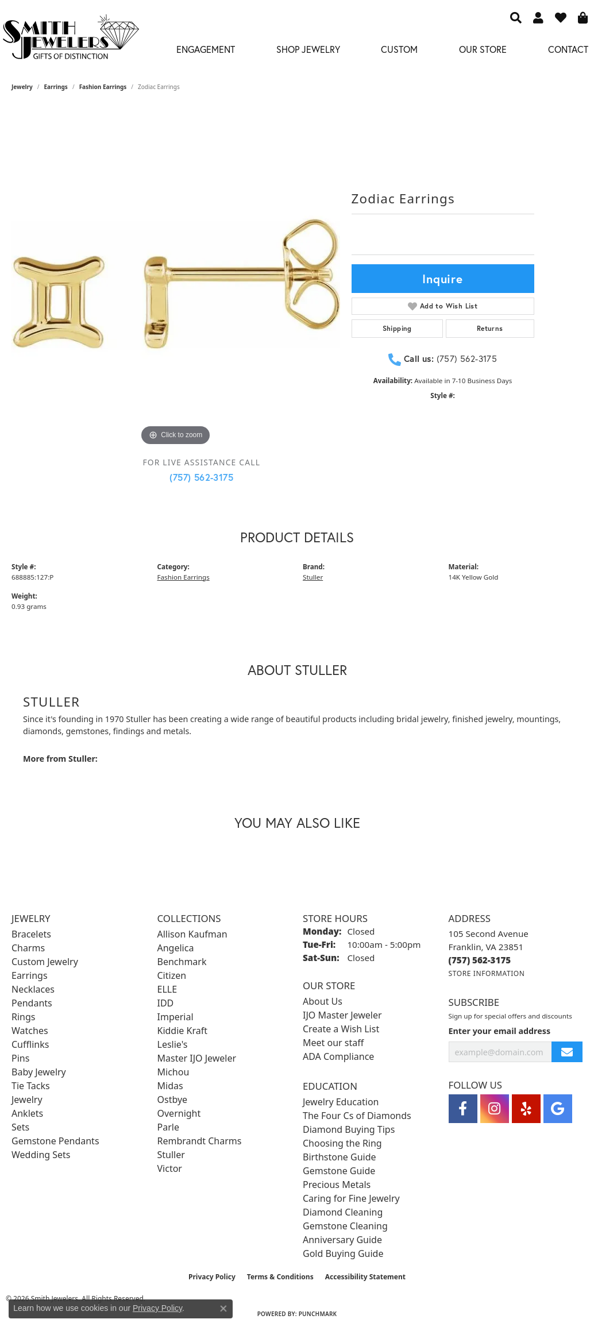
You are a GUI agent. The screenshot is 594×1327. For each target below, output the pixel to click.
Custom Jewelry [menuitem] (44, 961)
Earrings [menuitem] (29, 975)
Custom (399, 49)
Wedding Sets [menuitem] (41, 1154)
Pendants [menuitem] (31, 1003)
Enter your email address (500, 1030)
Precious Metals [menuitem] (337, 1184)
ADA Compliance (338, 1056)
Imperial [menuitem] (175, 1016)
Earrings (56, 87)
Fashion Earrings (103, 87)
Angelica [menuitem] (175, 948)
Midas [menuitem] (170, 1085)
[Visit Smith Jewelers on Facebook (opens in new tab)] (463, 1108)
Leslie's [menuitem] (172, 1044)
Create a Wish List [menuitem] (341, 1029)
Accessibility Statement (365, 1277)
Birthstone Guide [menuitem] (339, 1157)
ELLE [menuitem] (167, 989)
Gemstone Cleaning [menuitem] (345, 1226)
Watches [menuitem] (29, 1030)
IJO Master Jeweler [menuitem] (342, 1015)
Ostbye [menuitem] (172, 1099)
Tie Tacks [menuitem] (30, 1085)
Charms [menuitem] (28, 948)
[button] (516, 17)
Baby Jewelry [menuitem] (38, 1072)
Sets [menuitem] (20, 1127)
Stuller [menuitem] (171, 1154)
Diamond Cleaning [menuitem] (343, 1212)
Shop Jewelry (308, 49)
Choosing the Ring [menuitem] (342, 1143)
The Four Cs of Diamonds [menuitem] (357, 1115)
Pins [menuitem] (20, 1058)
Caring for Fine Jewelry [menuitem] (351, 1198)
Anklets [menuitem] (27, 1113)
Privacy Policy (212, 1277)
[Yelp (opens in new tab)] (526, 1108)
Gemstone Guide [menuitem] (339, 1170)
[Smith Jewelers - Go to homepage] (70, 39)
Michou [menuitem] (173, 1072)
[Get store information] (487, 973)
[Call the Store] (480, 960)
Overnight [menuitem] (179, 1113)
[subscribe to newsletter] (567, 1052)
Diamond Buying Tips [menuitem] (349, 1129)
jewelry (22, 87)
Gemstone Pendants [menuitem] (55, 1141)
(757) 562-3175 (201, 477)
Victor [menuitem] (169, 1168)
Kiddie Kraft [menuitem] (182, 1030)
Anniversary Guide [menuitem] (342, 1239)
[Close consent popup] (223, 1308)
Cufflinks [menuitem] (30, 1044)
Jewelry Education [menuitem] (341, 1101)
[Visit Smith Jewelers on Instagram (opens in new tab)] (494, 1108)
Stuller (313, 577)
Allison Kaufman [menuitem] (192, 934)
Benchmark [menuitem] (182, 961)
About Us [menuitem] (322, 1001)
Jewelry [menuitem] (27, 1099)
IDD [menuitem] (165, 1003)
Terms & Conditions (280, 1277)
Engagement (205, 49)
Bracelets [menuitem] (31, 934)
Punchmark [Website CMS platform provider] (318, 1314)
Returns (490, 328)
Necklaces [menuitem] (33, 989)
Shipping (397, 328)
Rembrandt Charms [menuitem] (199, 1141)
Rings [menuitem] (23, 1016)
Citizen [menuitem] (172, 975)
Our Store (483, 49)
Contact (568, 49)
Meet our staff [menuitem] (333, 1042)
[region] (175, 284)
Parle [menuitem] (168, 1127)
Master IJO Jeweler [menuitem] (197, 1058)
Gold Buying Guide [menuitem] (343, 1253)
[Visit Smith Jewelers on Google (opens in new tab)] (557, 1108)
